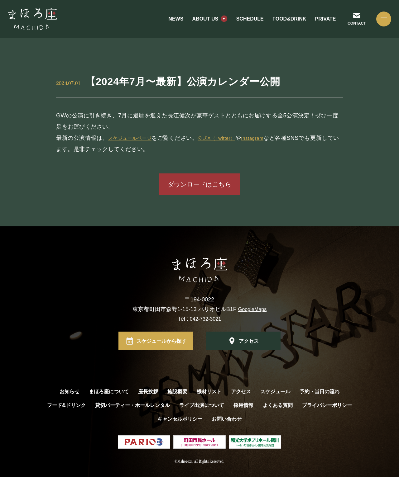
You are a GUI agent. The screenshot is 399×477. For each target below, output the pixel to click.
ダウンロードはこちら (199, 184)
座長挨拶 (148, 391)
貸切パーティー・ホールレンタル (132, 405)
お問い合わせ (227, 419)
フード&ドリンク (66, 405)
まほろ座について (109, 391)
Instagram (270, 138)
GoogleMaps (252, 309)
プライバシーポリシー (327, 405)
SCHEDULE (242, 24)
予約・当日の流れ (319, 391)
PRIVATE (317, 24)
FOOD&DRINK (282, 24)
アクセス (249, 341)
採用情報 (243, 405)
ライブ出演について (201, 405)
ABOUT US (198, 24)
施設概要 (177, 391)
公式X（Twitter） (228, 138)
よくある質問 (278, 405)
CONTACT (350, 28)
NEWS (168, 24)
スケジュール (275, 391)
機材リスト (209, 391)
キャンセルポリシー (179, 419)
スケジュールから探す (161, 341)
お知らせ (69, 391)
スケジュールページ (134, 138)
